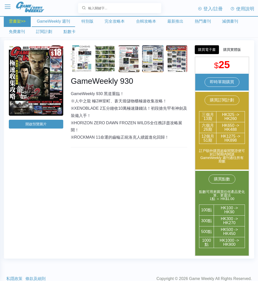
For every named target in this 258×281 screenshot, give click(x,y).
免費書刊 (17, 31)
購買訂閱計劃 (222, 100)
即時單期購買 (222, 81)
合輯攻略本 (146, 21)
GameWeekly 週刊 (53, 21)
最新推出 (175, 21)
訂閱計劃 (44, 31)
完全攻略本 (115, 21)
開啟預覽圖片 (36, 124)
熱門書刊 (203, 21)
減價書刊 (230, 21)
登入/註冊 (210, 8)
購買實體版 (232, 49)
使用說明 (242, 8)
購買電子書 (207, 49)
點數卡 (69, 31)
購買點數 (222, 179)
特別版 (87, 21)
